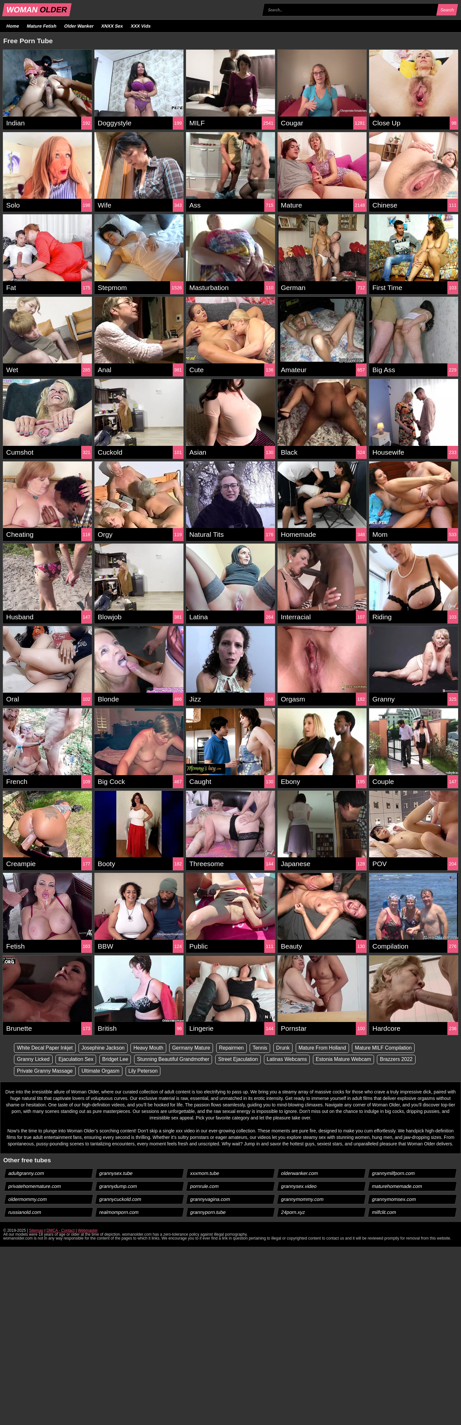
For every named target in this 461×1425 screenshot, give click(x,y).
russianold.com (25, 1212)
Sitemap (36, 1231)
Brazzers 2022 (406, 1059)
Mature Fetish (41, 26)
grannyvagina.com (210, 1199)
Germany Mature (195, 1048)
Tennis (266, 1048)
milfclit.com (384, 1212)
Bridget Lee (118, 1059)
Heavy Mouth (151, 1048)
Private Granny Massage (45, 1071)
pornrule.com (204, 1186)
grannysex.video (299, 1186)
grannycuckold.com (120, 1199)
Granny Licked (34, 1059)
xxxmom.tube (205, 1173)
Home (13, 26)
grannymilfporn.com (394, 1173)
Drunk (290, 1048)
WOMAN (37, 9)
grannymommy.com (302, 1199)
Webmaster (88, 1231)
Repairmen (237, 1048)
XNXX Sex (112, 26)
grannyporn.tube (208, 1212)
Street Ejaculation (243, 1059)
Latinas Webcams (293, 1059)
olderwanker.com (299, 1173)
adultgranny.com (26, 1173)
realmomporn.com (119, 1212)
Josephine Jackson (105, 1048)
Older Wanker (79, 26)
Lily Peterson (146, 1071)
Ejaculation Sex (77, 1059)
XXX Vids (141, 26)
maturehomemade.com (397, 1186)
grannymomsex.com (394, 1199)
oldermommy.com (27, 1199)
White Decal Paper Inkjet (45, 1048)
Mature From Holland (329, 1048)
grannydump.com (118, 1186)
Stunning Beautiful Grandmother (177, 1059)
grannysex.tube (116, 1173)
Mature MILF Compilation (393, 1048)
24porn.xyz (293, 1212)
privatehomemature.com (35, 1186)
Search (447, 9)
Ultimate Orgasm (102, 1071)
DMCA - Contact (60, 1231)
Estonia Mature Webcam (351, 1059)
